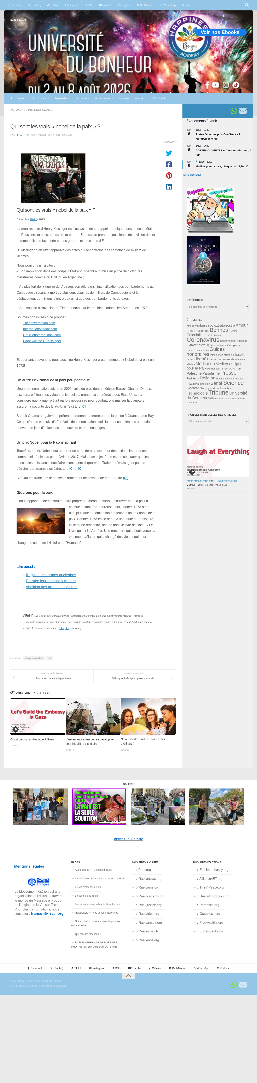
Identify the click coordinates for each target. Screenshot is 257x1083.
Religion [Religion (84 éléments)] (207, 377)
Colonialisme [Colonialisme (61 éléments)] (197, 335)
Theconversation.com (39, 323)
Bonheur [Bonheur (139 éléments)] (220, 330)
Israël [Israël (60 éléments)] (239, 355)
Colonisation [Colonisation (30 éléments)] (214, 335)
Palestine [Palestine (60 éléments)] (194, 373)
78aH (33, 219)
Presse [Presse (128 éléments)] (228, 373)
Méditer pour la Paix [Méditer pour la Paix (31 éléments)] (217, 368)
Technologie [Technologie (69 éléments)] (197, 393)
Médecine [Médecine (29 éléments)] (240, 359)
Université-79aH (227, 481)
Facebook (14, 5)
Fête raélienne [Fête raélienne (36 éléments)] (218, 345)
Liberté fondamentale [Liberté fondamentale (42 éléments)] (220, 359)
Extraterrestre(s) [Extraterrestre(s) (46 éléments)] (198, 345)
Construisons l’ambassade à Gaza (32, 739)
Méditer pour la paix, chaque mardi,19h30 (222, 166)
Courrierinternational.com (42, 335)
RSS (89, 5)
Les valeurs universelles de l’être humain (97, 904)
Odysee (124, 5)
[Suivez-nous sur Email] (243, 111)
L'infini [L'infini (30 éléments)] (190, 359)
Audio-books (82, 869)
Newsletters (81, 912)
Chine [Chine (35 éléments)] (234, 331)
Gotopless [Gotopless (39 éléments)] (233, 345)
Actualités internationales (31, 109)
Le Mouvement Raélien (88, 887)
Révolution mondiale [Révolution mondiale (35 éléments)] (198, 384)
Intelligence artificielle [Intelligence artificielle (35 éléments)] (222, 355)
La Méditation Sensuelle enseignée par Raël (99, 878)
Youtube (105, 5)
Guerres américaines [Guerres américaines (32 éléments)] (198, 350)
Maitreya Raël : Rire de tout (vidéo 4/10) (207, 485)
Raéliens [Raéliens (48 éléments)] (193, 378)
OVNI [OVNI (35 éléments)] (232, 368)
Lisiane (20, 135)
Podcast (188, 5)
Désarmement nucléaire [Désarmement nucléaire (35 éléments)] (233, 340)
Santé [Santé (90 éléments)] (216, 383)
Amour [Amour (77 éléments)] (242, 325)
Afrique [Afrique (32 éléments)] (190, 326)
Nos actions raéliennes (105, 912)
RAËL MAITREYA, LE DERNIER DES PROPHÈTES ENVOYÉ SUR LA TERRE (94, 944)
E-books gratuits (102, 869)
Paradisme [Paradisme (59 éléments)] (211, 373)
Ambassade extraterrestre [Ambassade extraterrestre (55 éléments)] (215, 325)
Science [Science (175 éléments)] (233, 382)
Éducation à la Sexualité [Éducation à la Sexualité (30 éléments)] (227, 398)
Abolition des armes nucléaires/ (51, 587)
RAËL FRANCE (18, 20)
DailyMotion (145, 5)
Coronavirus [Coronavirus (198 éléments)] (203, 339)
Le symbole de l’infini (86, 895)
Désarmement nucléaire (34, 658)
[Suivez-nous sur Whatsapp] (234, 111)
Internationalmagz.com (40, 329)
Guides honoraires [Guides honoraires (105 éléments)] (206, 352)
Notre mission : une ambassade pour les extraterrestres (95, 923)
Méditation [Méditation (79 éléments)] (205, 363)
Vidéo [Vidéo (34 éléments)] (211, 398)
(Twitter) (34, 5)
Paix (49, 658)
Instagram (71, 5)
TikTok (52, 5)
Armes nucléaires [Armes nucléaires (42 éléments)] (198, 330)
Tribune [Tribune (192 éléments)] (218, 392)
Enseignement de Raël (201, 481)
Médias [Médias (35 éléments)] (191, 364)
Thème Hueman (58, 986)
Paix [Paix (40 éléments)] (238, 368)
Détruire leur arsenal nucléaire (51, 581)
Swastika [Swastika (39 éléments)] (225, 388)
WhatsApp (168, 5)
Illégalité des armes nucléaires (51, 575)
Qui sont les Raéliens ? (88, 934)
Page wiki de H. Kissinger (42, 341)
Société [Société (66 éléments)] (193, 388)
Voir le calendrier (191, 174)
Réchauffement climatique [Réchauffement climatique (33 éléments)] (230, 378)
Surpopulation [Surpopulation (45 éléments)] (209, 388)
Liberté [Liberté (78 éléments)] (200, 359)
